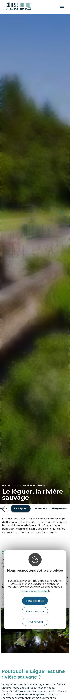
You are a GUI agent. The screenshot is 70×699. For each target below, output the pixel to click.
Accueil (6, 485)
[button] (3, 509)
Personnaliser (35, 611)
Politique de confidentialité (35, 591)
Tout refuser (35, 621)
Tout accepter (35, 600)
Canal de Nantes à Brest (30, 485)
